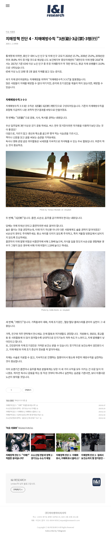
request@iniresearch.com (70, 520)
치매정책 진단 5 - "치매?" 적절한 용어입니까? (21, 405)
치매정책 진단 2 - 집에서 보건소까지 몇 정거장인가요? (23, 414)
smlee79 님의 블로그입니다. (23, 483)
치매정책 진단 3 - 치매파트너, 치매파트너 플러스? (22, 411)
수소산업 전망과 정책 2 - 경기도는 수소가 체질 (21, 408)
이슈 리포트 (10, 400)
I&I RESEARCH (18, 479)
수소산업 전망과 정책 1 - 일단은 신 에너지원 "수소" (22, 418)
